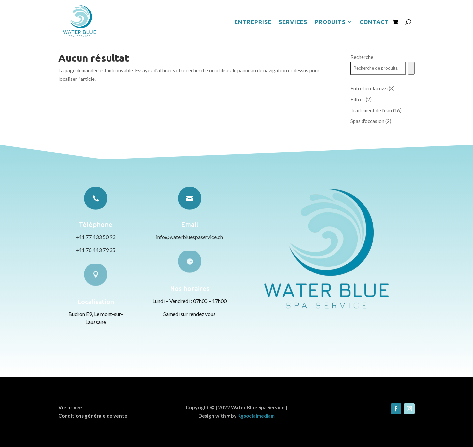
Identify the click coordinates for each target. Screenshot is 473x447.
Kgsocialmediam (256, 416)
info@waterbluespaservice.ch (189, 237)
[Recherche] (411, 68)
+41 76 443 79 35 (95, 250)
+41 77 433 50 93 (95, 237)
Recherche (361, 57)
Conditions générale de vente (92, 416)
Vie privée (70, 407)
